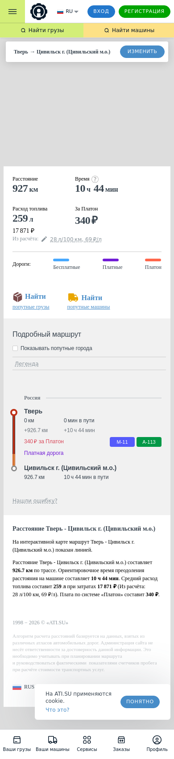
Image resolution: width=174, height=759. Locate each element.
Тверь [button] (33, 411)
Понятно (140, 702)
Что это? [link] (58, 710)
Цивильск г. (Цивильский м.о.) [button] (70, 468)
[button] (23, 687)
